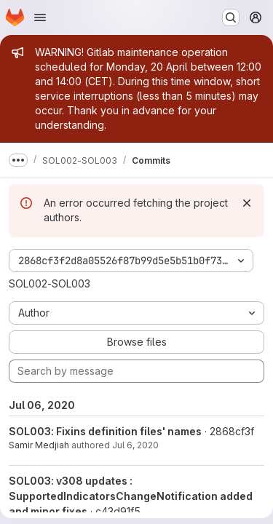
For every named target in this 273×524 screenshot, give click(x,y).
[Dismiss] (247, 203)
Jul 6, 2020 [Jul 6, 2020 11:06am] (135, 445)
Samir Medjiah (39, 445)
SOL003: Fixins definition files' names (105, 431)
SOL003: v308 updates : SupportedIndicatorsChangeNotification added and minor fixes (131, 496)
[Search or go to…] (231, 17)
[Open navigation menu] (40, 17)
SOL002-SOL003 (49, 283)
